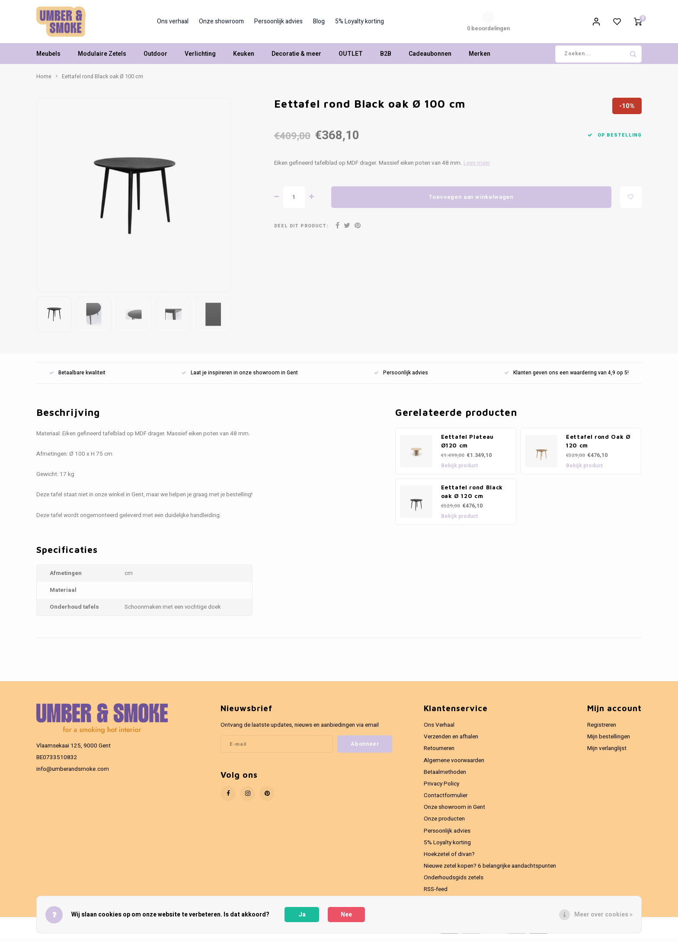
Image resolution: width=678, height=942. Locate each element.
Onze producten (444, 823)
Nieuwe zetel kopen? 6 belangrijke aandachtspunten (490, 870)
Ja (302, 914)
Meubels (48, 58)
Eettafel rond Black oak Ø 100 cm (102, 81)
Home (43, 81)
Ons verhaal (173, 23)
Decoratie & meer (296, 58)
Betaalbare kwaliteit (77, 377)
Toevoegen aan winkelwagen (471, 201)
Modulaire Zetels (102, 58)
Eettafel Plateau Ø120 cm (467, 445)
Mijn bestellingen (608, 741)
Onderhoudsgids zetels (453, 882)
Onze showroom (221, 23)
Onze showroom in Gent (454, 811)
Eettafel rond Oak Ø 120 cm (598, 445)
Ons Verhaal (439, 729)
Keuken (243, 58)
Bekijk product (459, 470)
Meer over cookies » (603, 914)
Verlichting (200, 58)
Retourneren (439, 752)
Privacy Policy (441, 788)
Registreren (601, 729)
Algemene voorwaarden (454, 764)
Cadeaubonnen (430, 58)
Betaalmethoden (445, 776)
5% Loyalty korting (359, 23)
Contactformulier (445, 799)
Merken (479, 58)
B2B (385, 58)
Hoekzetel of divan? (449, 858)
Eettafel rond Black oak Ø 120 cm (472, 496)
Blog (319, 23)
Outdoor (155, 58)
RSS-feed (436, 893)
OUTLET (351, 58)
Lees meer (477, 167)
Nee (346, 914)
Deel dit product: (301, 230)
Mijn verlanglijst (607, 752)
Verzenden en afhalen (451, 741)
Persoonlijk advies (278, 23)
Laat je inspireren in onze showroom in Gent (240, 377)
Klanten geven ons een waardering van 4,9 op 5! (566, 377)
